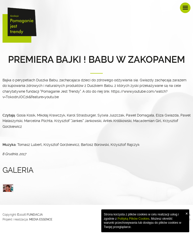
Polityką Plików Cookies (134, 218)
